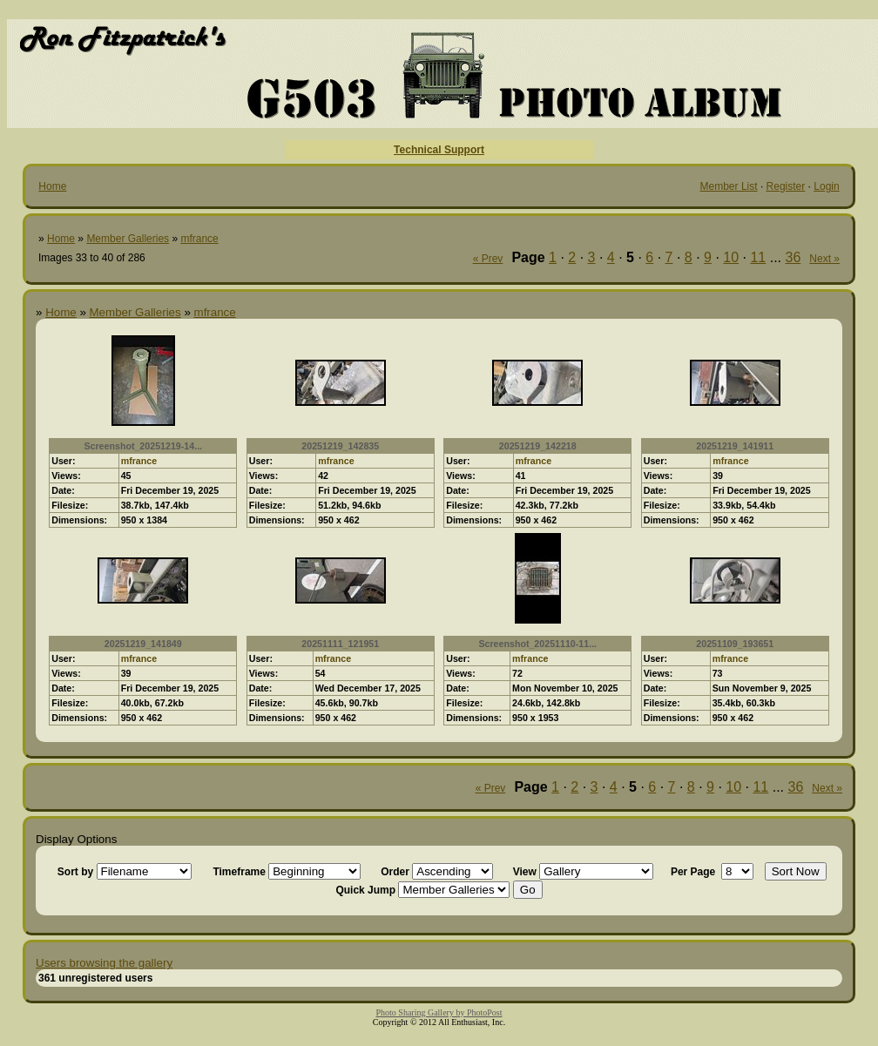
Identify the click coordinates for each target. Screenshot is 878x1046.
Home (52, 186)
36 (793, 257)
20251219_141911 (734, 446)
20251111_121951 (340, 643)
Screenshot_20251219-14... (143, 446)
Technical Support (439, 150)
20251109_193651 (734, 643)
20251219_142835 (340, 446)
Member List (729, 186)
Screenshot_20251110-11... (537, 643)
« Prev (488, 259)
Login (826, 186)
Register (786, 186)
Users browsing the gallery (104, 962)
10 (731, 257)
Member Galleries (127, 239)
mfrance (199, 239)
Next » (824, 259)
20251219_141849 (143, 643)
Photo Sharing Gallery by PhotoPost (438, 1012)
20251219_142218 (538, 446)
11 (758, 257)
